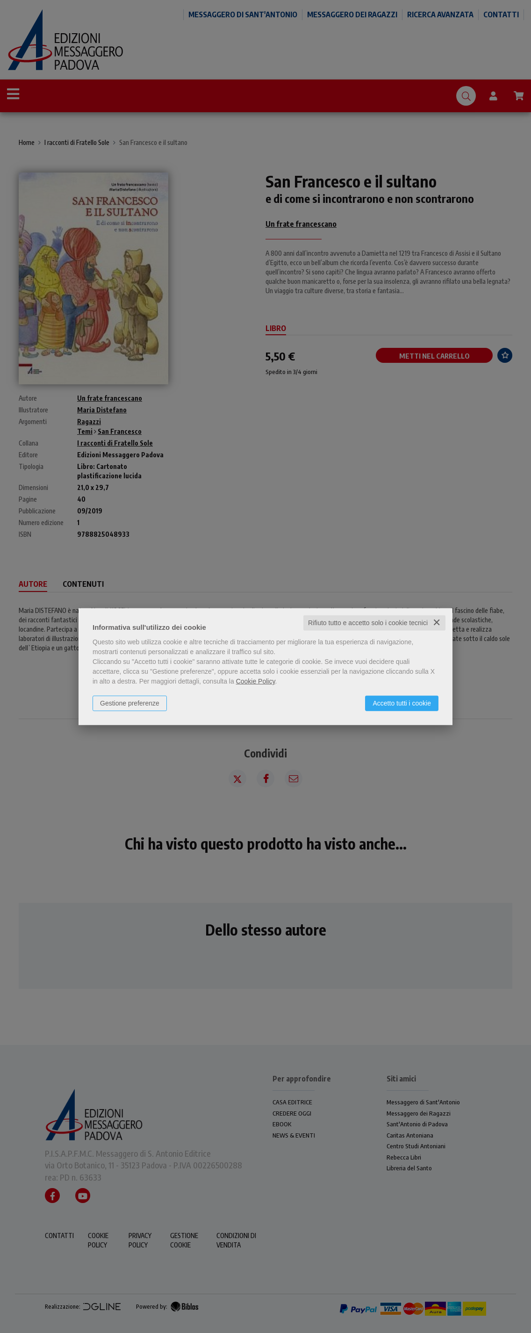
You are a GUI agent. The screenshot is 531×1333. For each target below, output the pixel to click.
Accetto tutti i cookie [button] (402, 703)
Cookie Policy (255, 681)
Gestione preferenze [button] (129, 703)
